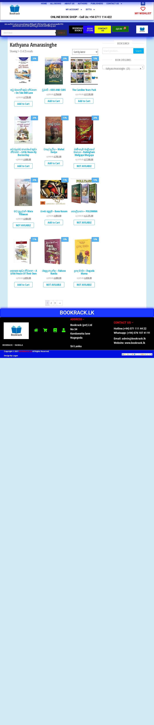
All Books (55, 3)
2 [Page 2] (51, 303)
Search (61, 32)
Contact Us (114, 3)
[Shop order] (85, 52)
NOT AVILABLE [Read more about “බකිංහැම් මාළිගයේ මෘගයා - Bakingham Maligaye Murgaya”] (84, 166)
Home (44, 3)
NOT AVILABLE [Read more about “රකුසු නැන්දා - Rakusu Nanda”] (53, 284)
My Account (74, 9)
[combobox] (123, 67)
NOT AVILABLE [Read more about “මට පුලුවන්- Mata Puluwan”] (23, 225)
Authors (82, 3)
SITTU (90, 9)
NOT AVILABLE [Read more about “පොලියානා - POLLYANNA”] (84, 222)
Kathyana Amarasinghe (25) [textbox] (122, 68)
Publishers (97, 3)
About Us (69, 3)
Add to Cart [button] (23, 104)
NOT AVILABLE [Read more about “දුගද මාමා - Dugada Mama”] (84, 284)
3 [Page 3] (54, 303)
